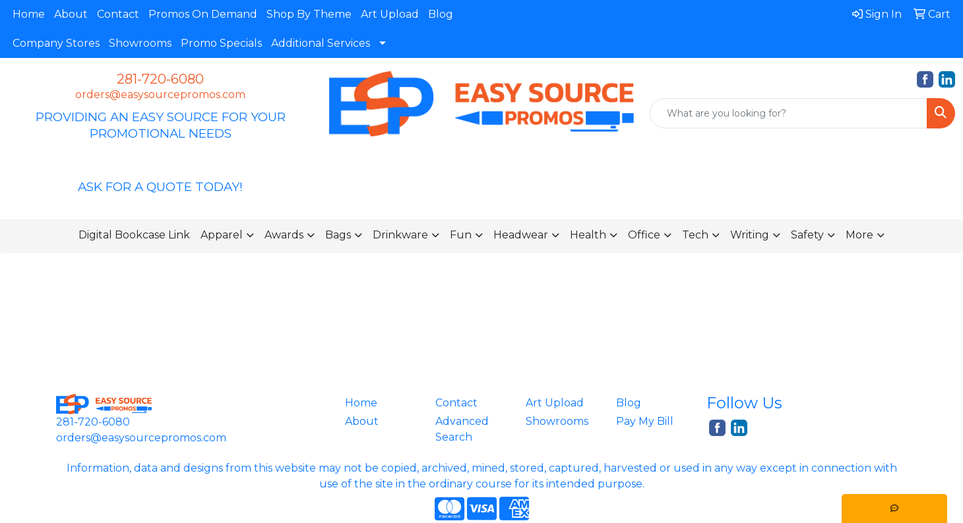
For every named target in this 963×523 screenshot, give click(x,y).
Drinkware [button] (400, 235)
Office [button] (644, 235)
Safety (807, 235)
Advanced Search (462, 429)
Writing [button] (749, 235)
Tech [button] (695, 235)
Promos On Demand (202, 14)
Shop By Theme (309, 14)
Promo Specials (221, 43)
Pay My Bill (644, 421)
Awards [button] (283, 235)
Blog (440, 14)
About (71, 14)
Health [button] (588, 235)
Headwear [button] (520, 235)
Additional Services (320, 43)
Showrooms (140, 43)
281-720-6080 (160, 79)
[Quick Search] (788, 113)
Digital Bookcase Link (134, 235)
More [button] (859, 235)
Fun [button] (461, 235)
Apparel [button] (222, 235)
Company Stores (56, 43)
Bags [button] (338, 235)
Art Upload (390, 14)
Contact (118, 14)
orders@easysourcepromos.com (160, 94)
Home (29, 14)
